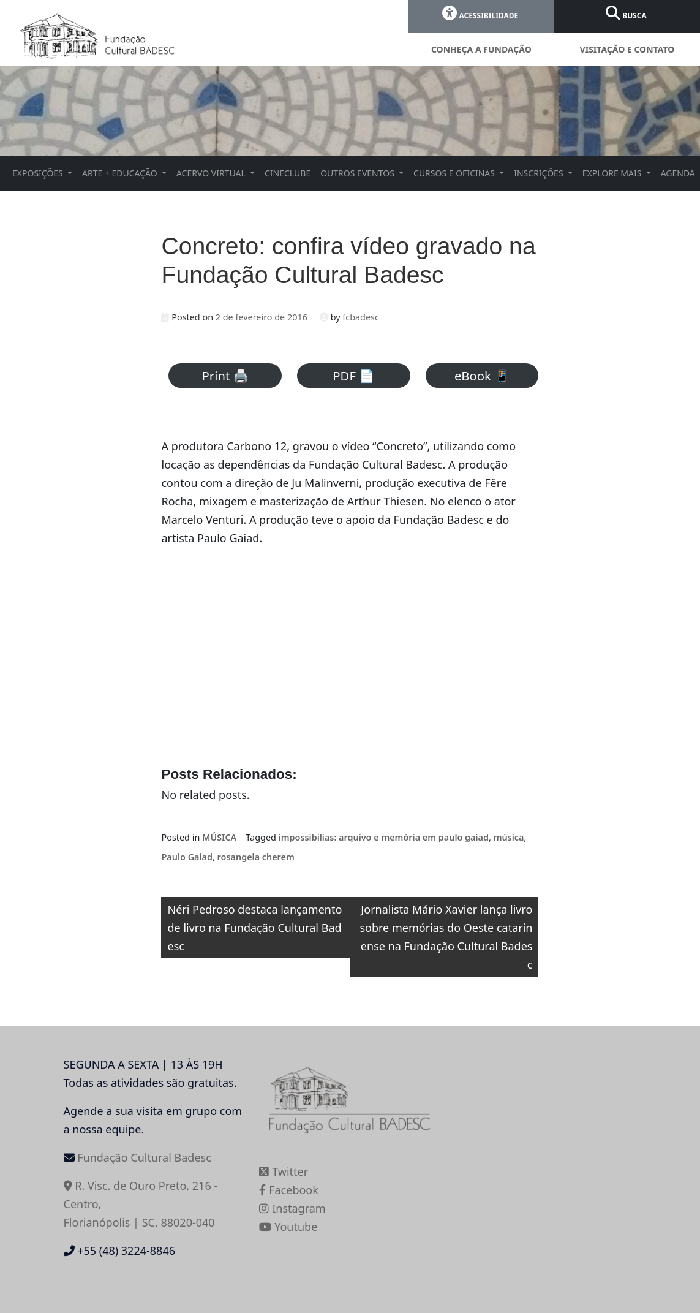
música (509, 837)
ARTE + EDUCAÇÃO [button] (120, 173)
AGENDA (678, 173)
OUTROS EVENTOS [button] (358, 173)
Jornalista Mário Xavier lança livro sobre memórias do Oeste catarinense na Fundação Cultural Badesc (445, 937)
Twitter (283, 1171)
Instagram (292, 1208)
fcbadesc (360, 317)
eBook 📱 (482, 375)
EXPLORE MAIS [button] (613, 173)
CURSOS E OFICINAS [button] (455, 173)
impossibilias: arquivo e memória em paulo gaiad (384, 837)
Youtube (288, 1226)
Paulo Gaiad (187, 857)
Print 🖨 (225, 375)
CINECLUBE (287, 173)
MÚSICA (219, 837)
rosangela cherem (256, 857)
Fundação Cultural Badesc (144, 1157)
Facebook (288, 1189)
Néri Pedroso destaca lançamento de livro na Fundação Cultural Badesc (254, 927)
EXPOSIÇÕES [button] (38, 173)
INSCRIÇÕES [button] (539, 173)
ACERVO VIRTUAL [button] (212, 173)
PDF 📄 (353, 375)
